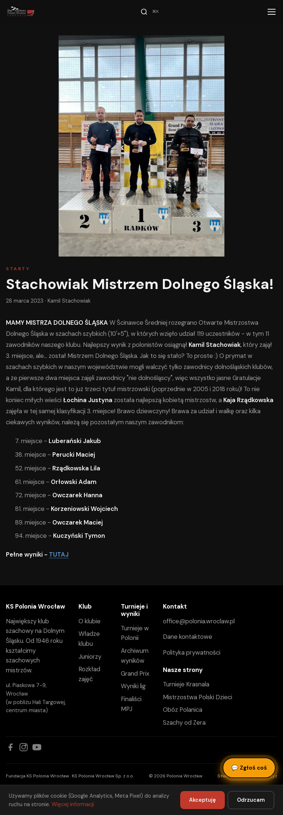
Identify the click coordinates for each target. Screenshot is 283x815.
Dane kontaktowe (187, 637)
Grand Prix (135, 673)
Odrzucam (251, 800)
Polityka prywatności (191, 652)
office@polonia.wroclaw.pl (199, 621)
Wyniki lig (133, 686)
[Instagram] (23, 747)
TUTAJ (59, 554)
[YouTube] (36, 747)
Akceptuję (202, 800)
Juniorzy (89, 656)
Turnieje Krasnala (186, 684)
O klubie (89, 621)
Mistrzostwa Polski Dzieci (197, 697)
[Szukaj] (150, 12)
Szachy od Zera (184, 722)
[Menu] (271, 11)
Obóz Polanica (182, 710)
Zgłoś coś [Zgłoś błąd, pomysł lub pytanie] (249, 768)
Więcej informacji (73, 804)
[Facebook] (10, 747)
